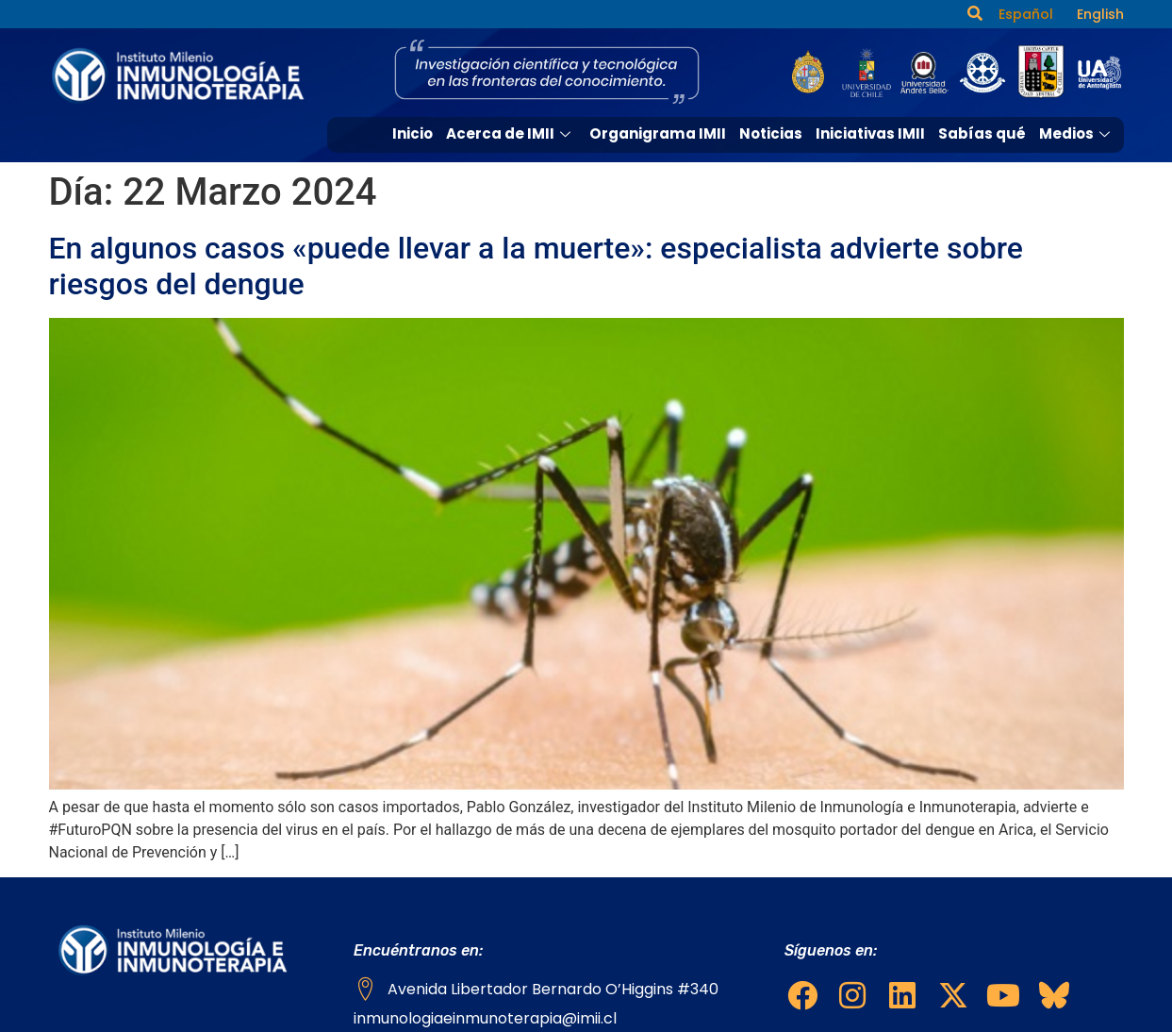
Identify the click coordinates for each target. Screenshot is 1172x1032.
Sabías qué (983, 133)
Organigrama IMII (659, 133)
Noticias (771, 133)
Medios (1077, 133)
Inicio (416, 133)
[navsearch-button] (975, 14)
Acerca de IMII (514, 133)
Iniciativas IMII (871, 133)
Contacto (1079, 167)
